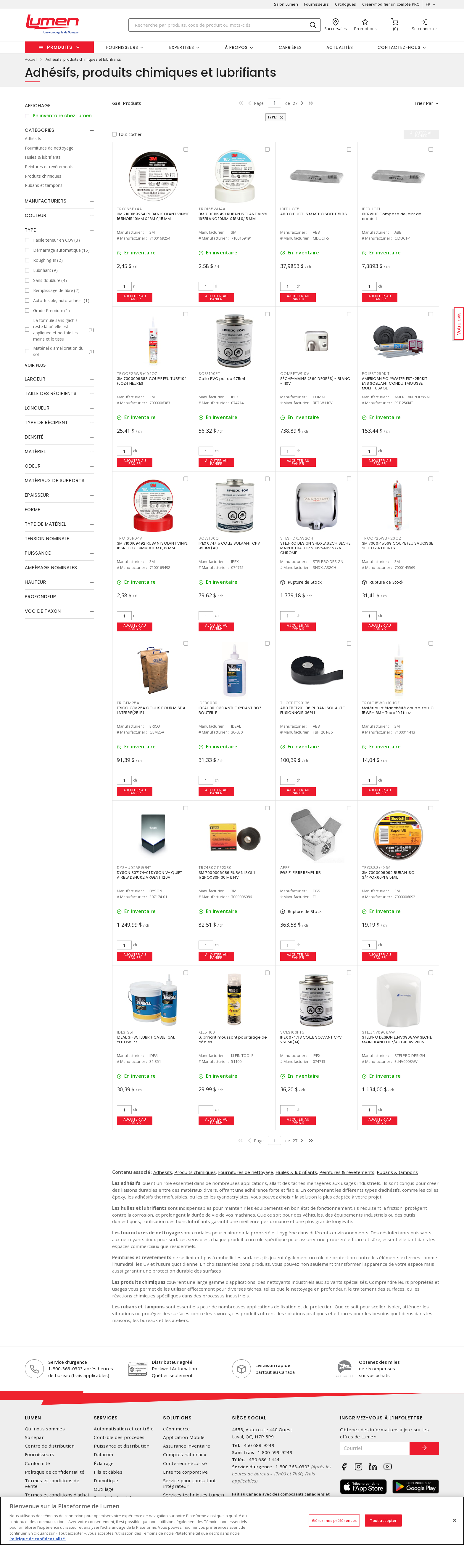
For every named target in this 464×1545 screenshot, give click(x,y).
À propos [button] (236, 47)
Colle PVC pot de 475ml (222, 378)
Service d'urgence (67, 1362)
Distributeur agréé (172, 1362)
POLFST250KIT (376, 373)
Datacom (103, 1454)
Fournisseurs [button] (122, 47)
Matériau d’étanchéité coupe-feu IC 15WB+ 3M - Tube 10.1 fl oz (398, 710)
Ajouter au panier (134, 297)
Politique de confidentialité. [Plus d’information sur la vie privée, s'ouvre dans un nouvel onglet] (37, 1538)
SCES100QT (210, 538)
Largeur (35, 379)
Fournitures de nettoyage (245, 1172)
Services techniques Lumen (193, 1495)
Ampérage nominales (51, 567)
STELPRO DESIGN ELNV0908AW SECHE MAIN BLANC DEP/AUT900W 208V (397, 1040)
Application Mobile (184, 1437)
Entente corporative (185, 1472)
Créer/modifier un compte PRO (391, 4)
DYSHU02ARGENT (134, 867)
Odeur (33, 466)
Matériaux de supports (55, 480)
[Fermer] (454, 1520)
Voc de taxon (43, 611)
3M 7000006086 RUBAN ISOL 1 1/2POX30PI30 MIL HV (227, 875)
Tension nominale (47, 538)
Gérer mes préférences (334, 1520)
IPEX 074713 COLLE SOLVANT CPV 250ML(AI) (311, 1040)
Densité (34, 437)
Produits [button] (59, 47)
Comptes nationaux (184, 1454)
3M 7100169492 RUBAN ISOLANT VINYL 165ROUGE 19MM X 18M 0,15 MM (152, 546)
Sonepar (34, 1437)
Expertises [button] (181, 47)
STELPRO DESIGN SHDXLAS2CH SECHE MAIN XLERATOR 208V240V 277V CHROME (315, 548)
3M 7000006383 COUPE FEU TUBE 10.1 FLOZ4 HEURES (151, 381)
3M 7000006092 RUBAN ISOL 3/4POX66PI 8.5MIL (389, 875)
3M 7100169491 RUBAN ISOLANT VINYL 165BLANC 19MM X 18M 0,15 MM (233, 216)
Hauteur (35, 582)
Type (30, 230)
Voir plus (35, 365)
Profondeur (40, 596)
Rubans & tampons (397, 1172)
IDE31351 (125, 1032)
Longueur (37, 408)
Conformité (37, 1463)
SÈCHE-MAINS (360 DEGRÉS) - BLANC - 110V (315, 381)
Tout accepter (383, 1520)
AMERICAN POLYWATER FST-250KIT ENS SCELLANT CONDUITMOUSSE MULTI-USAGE (394, 383)
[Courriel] (375, 1448)
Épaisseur (37, 495)
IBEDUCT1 (371, 208)
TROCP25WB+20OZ (381, 538)
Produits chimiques (195, 1172)
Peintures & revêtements (346, 1172)
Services (106, 1418)
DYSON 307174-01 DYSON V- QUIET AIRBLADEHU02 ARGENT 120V (149, 875)
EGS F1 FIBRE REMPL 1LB (300, 872)
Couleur (35, 215)
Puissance (38, 553)
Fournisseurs (316, 4)
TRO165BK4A (129, 208)
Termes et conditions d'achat (57, 1495)
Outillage (104, 1489)
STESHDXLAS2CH (296, 538)
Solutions (177, 1418)
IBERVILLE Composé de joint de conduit (391, 216)
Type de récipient (46, 422)
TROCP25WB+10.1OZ (137, 373)
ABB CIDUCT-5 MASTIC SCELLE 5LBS (313, 213)
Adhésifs (162, 1172)
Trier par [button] (423, 103)
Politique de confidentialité (54, 1472)
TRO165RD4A (130, 538)
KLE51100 (207, 1032)
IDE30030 (208, 702)
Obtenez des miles (379, 1362)
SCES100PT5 (292, 1032)
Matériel (35, 451)
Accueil (31, 59)
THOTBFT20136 (295, 702)
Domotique (106, 1480)
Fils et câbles (108, 1472)
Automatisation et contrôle (124, 1429)
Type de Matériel (45, 524)
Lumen (33, 1418)
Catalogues (345, 4)
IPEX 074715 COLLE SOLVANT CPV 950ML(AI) (229, 546)
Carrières (290, 47)
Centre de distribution (50, 1446)
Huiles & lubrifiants (296, 1172)
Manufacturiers (46, 201)
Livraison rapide (272, 1365)
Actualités (339, 47)
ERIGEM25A (128, 702)
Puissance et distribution (121, 1446)
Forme (32, 509)
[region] (232, 1521)
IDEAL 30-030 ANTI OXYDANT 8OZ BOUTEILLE (230, 710)
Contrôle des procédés (119, 1437)
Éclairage (104, 1463)
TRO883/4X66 (376, 867)
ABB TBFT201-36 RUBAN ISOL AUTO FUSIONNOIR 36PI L (313, 710)
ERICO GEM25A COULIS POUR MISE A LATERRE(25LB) (151, 710)
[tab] (59, 105)
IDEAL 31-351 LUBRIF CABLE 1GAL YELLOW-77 (146, 1040)
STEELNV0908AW (378, 1032)
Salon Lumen (286, 4)
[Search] (224, 25)
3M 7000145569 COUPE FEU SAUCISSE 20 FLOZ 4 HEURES (397, 546)
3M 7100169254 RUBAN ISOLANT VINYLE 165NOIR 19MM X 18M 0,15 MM (153, 216)
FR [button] (428, 4)
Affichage (38, 105)
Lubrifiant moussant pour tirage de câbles (233, 1040)
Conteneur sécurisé (185, 1463)
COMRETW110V (294, 373)
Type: (272, 117)
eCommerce (176, 1429)
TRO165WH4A (212, 208)
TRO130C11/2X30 (215, 867)
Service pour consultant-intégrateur (190, 1483)
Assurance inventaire (186, 1446)
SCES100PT (209, 373)
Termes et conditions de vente (52, 1483)
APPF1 (285, 867)
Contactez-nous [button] (399, 47)
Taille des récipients (51, 393)
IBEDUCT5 (290, 208)
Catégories (39, 130)
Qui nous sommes (45, 1429)
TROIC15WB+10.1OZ (381, 702)
